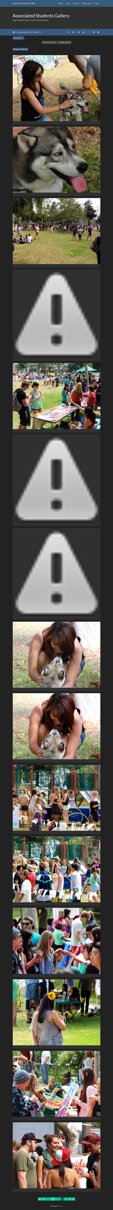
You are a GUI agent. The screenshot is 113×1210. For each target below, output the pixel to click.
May (36, 32)
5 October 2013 (64, 42)
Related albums (86, 3)
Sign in (97, 3)
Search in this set (20, 49)
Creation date (21, 32)
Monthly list (18, 38)
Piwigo (60, 1206)
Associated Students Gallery (24, 3)
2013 (31, 32)
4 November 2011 (49, 42)
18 (66, 1199)
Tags (67, 3)
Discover (75, 3)
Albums (60, 3)
